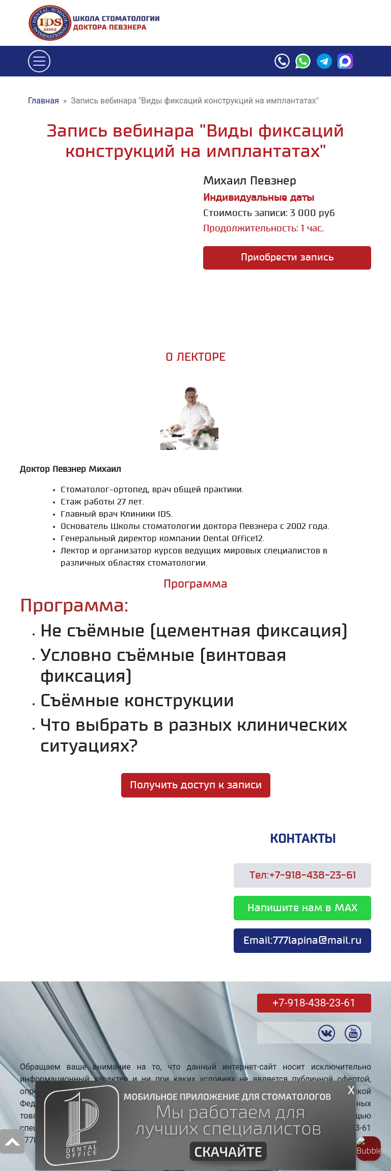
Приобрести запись (287, 257)
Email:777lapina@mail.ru (302, 941)
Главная (43, 100)
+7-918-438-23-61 (313, 1003)
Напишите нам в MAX (302, 908)
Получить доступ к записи (196, 785)
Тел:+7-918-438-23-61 (302, 875)
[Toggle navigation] (39, 61)
